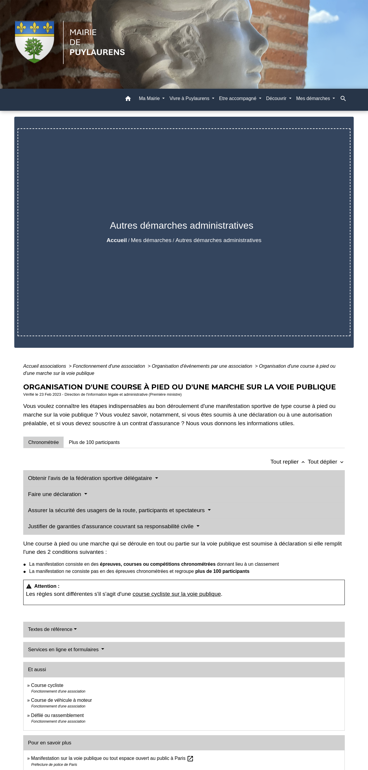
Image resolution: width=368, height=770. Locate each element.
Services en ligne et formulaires (64, 649)
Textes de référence (50, 629)
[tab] (43, 442)
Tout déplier (326, 462)
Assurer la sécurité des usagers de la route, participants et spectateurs (117, 510)
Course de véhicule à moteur (61, 700)
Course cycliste (47, 685)
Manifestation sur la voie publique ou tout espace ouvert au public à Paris (112, 758)
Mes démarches (151, 240)
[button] (128, 100)
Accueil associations (45, 366)
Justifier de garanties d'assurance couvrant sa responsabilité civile (111, 526)
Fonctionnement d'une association (109, 366)
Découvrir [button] (277, 98)
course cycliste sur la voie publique (176, 594)
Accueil (117, 240)
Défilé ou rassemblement (57, 715)
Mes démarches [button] (313, 98)
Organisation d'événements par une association (203, 366)
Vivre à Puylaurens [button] (189, 98)
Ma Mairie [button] (150, 98)
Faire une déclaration (55, 494)
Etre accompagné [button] (238, 98)
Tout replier (289, 462)
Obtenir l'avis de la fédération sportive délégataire (91, 478)
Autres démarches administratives (218, 240)
